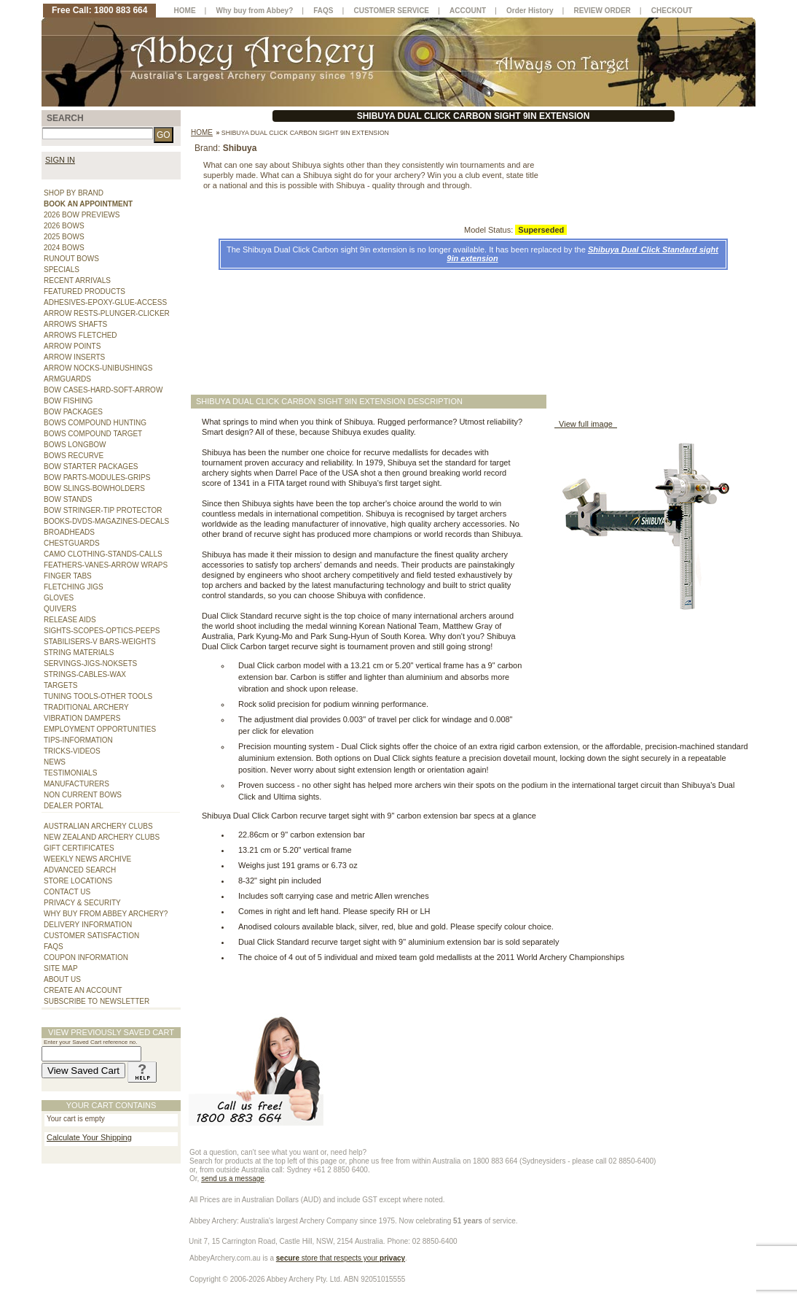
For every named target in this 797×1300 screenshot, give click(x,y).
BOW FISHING (68, 401)
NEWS (55, 762)
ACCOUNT (467, 11)
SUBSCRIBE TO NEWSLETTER (96, 1001)
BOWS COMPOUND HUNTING (95, 423)
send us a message (232, 1179)
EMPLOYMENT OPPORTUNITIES (100, 729)
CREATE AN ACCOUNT (83, 990)
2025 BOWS (64, 237)
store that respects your (340, 1258)
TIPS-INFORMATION (78, 740)
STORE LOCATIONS (78, 881)
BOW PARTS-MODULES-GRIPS (97, 477)
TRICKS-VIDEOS (72, 751)
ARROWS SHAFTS (75, 324)
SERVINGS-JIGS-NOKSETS (90, 663)
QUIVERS (60, 609)
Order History (529, 11)
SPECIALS (61, 270)
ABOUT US (62, 979)
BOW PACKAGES (73, 412)
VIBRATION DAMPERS (82, 718)
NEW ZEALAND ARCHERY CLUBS (102, 837)
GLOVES (59, 598)
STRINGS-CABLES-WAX (85, 674)
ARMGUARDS (67, 379)
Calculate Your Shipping (89, 1137)
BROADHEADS (69, 532)
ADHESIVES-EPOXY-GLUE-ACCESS (105, 302)
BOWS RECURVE (73, 456)
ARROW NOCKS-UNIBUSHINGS (98, 368)
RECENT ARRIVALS (77, 280)
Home (202, 132)
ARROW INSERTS (74, 357)
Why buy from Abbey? (255, 11)
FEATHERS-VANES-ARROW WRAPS (106, 565)
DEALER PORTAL (73, 806)
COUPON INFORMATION (86, 957)
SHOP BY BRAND (73, 193)
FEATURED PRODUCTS (84, 291)
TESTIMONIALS (70, 773)
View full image (585, 423)
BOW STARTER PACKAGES (91, 467)
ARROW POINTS (72, 346)
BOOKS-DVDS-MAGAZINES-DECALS (106, 521)
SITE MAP (61, 968)
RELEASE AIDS (70, 620)
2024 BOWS (64, 248)
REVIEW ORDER (601, 11)
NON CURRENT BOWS (83, 795)
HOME (185, 11)
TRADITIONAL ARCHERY (86, 707)
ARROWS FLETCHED (80, 335)
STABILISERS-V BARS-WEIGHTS (100, 642)
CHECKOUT (672, 11)
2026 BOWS (64, 226)
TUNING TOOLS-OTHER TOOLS (98, 696)
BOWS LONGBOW (75, 445)
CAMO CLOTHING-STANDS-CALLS (103, 554)
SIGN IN (60, 159)
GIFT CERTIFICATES (79, 848)
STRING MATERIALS (79, 653)
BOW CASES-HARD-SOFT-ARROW (103, 390)
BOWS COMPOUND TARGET (93, 434)
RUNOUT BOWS (71, 259)
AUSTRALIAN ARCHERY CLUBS (98, 826)
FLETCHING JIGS (73, 587)
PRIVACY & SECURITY (82, 903)
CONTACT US (67, 892)
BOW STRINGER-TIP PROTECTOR (103, 510)
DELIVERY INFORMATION (88, 925)
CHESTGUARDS (72, 543)
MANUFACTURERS (76, 784)
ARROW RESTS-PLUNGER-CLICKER (107, 313)
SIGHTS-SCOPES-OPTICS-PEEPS (102, 631)
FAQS (53, 947)
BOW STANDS (68, 499)
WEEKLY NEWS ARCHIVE (87, 859)
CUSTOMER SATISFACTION (91, 936)
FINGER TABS (68, 576)
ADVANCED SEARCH (80, 870)
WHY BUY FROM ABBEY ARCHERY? (106, 914)
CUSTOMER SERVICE (392, 11)
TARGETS (60, 685)
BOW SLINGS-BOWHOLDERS (94, 488)
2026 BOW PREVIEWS (81, 215)
